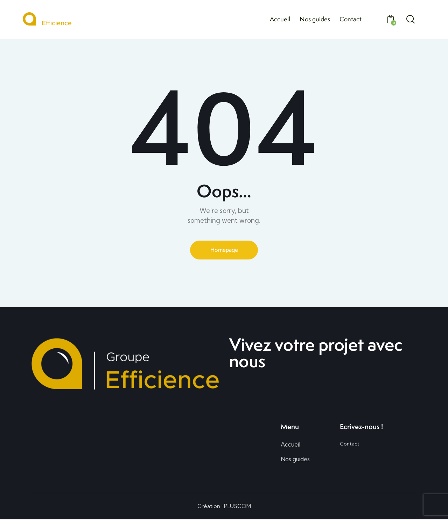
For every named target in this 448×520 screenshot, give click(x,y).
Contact (349, 444)
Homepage (224, 250)
